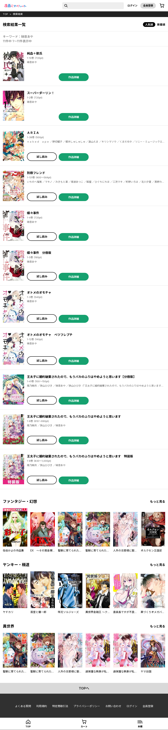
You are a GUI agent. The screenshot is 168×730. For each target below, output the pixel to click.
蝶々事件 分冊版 (39, 253)
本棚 (140, 726)
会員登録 (148, 5)
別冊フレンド (36, 173)
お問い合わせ (113, 706)
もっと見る (157, 501)
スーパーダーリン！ (40, 93)
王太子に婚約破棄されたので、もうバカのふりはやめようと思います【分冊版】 (81, 377)
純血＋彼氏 (34, 53)
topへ (84, 688)
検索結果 (18, 14)
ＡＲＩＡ (33, 133)
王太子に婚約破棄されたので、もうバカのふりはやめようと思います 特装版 (80, 456)
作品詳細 (73, 77)
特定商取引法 (60, 706)
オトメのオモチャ (39, 292)
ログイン (132, 5)
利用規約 (41, 706)
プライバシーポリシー (86, 706)
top (5, 14)
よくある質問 (23, 706)
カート (84, 726)
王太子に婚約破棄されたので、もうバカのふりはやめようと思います (74, 416)
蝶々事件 (33, 213)
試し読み (42, 156)
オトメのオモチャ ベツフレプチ (50, 335)
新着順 (161, 24)
